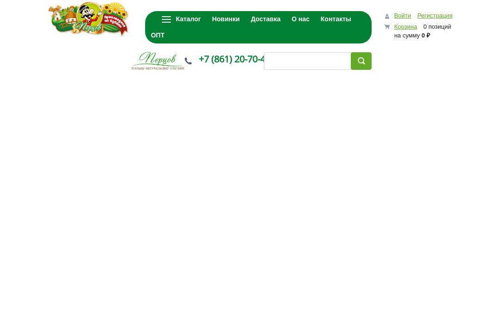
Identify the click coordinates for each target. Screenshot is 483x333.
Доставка (266, 19)
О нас (301, 19)
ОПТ (158, 35)
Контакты (336, 19)
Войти (402, 15)
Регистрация (434, 15)
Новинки (226, 19)
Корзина (405, 26)
